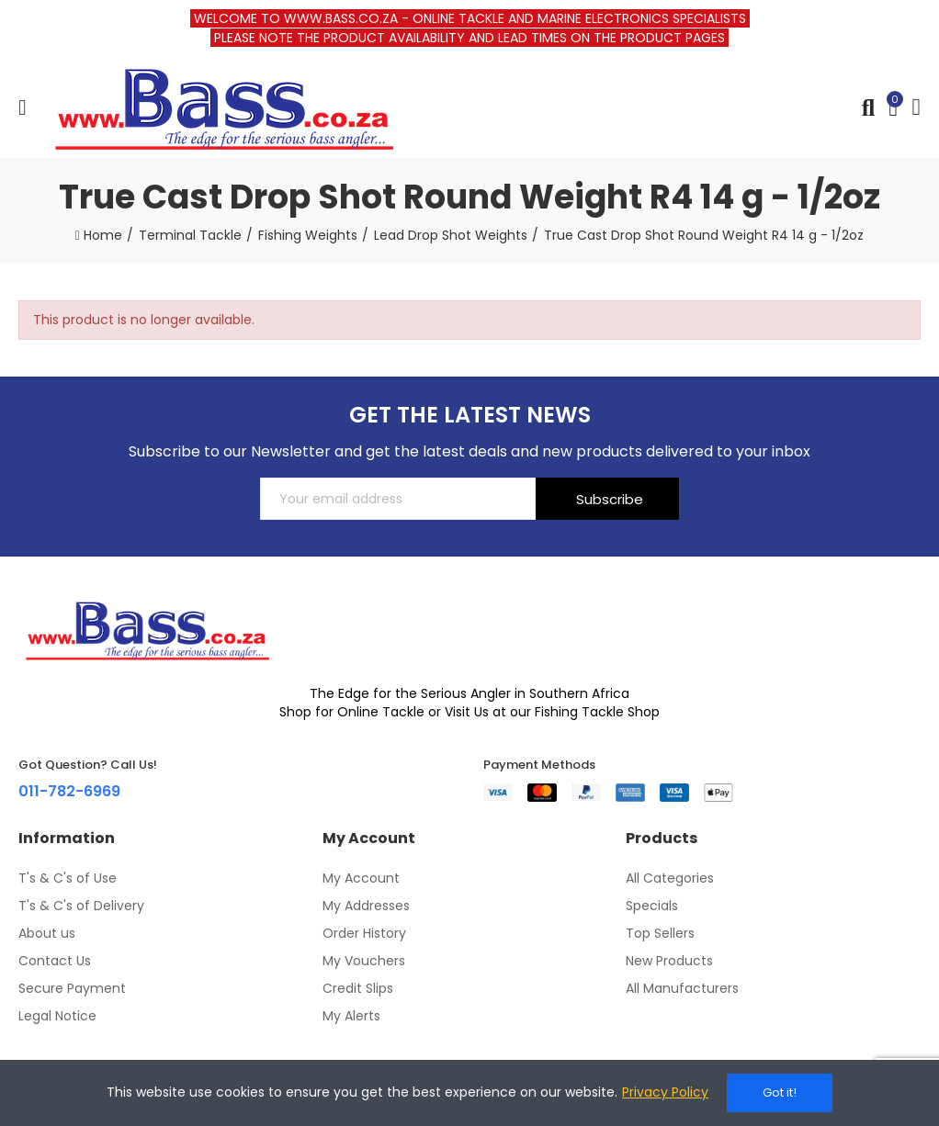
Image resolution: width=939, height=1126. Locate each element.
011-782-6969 (69, 791)
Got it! (780, 1092)
